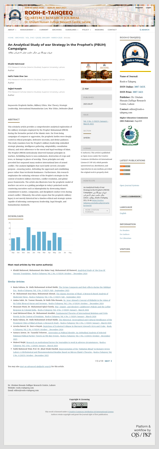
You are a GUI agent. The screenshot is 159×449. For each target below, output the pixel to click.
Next (107, 361)
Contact (112, 30)
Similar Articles (16, 281)
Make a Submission (131, 196)
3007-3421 (138, 92)
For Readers (124, 230)
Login (148, 8)
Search (144, 30)
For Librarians (125, 238)
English (123, 213)
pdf (86, 89)
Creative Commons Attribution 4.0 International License (91, 412)
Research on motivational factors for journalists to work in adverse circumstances (62, 342)
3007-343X (139, 86)
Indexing (99, 30)
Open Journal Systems (129, 185)
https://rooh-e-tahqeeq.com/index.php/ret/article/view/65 (96, 203)
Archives (57, 30)
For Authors (124, 234)
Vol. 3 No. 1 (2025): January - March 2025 (44, 38)
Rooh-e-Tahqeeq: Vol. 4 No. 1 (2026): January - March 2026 (63, 310)
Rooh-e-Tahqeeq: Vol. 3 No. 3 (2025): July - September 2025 (43, 290)
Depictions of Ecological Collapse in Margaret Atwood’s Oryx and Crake (74, 326)
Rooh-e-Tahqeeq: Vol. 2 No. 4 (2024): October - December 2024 (59, 273)
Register (139, 8)
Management (27, 30)
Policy (86, 30)
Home (11, 38)
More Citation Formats (92, 211)
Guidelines (71, 30)
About (11, 30)
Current (43, 30)
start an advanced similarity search (35, 366)
